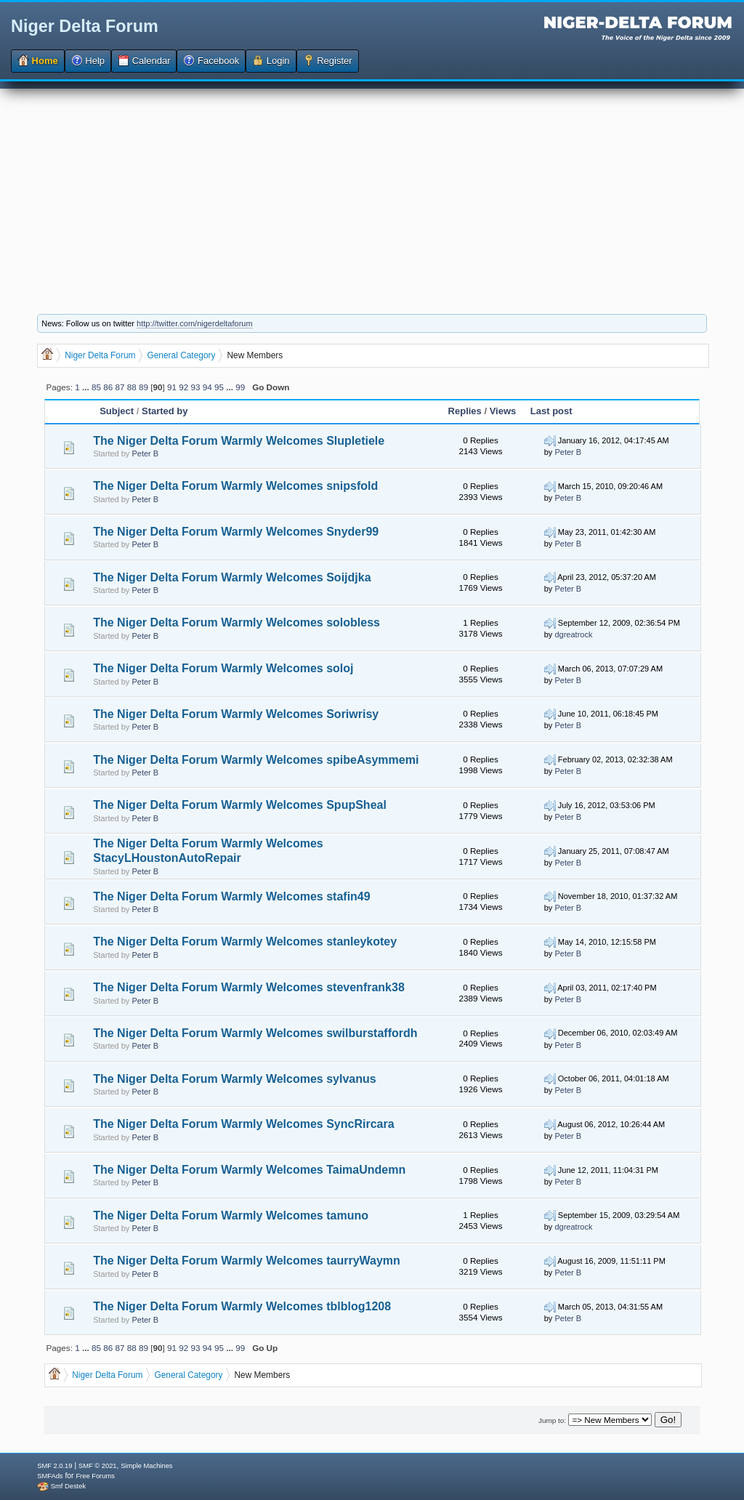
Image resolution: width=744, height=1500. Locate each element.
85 (96, 387)
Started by (165, 411)
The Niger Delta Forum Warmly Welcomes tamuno (230, 1215)
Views (503, 411)
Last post (551, 411)
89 (143, 387)
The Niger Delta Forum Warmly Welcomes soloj (223, 668)
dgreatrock (573, 634)
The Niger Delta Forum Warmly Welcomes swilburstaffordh (255, 1033)
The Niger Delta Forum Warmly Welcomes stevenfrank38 (249, 987)
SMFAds (49, 1476)
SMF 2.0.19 (54, 1465)
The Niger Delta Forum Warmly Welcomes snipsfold (235, 486)
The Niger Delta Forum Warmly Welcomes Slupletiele (238, 441)
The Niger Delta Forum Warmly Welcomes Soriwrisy (236, 714)
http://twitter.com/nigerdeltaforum (195, 323)
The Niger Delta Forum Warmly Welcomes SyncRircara (243, 1124)
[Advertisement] (372, 190)
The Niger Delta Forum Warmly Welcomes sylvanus (234, 1079)
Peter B (145, 453)
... (87, 387)
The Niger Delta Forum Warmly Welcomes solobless (236, 622)
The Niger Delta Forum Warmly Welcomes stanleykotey (245, 941)
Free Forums (95, 1476)
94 (207, 387)
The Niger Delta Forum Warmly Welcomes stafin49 (231, 896)
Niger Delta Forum (84, 26)
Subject (118, 411)
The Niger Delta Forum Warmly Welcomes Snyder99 (236, 531)
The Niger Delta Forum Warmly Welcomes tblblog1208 (242, 1306)
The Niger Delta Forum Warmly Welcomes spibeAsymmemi (255, 760)
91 (172, 387)
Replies (465, 411)
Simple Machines (146, 1465)
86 (108, 387)
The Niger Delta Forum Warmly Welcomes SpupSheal (240, 805)
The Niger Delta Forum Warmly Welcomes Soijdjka (232, 577)
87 (119, 387)
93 (196, 387)
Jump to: (552, 1420)
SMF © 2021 (97, 1465)
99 (240, 387)
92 (183, 387)
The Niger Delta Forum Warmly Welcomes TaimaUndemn (249, 1170)
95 (219, 387)
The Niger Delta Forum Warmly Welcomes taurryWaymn (246, 1260)
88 (132, 387)
